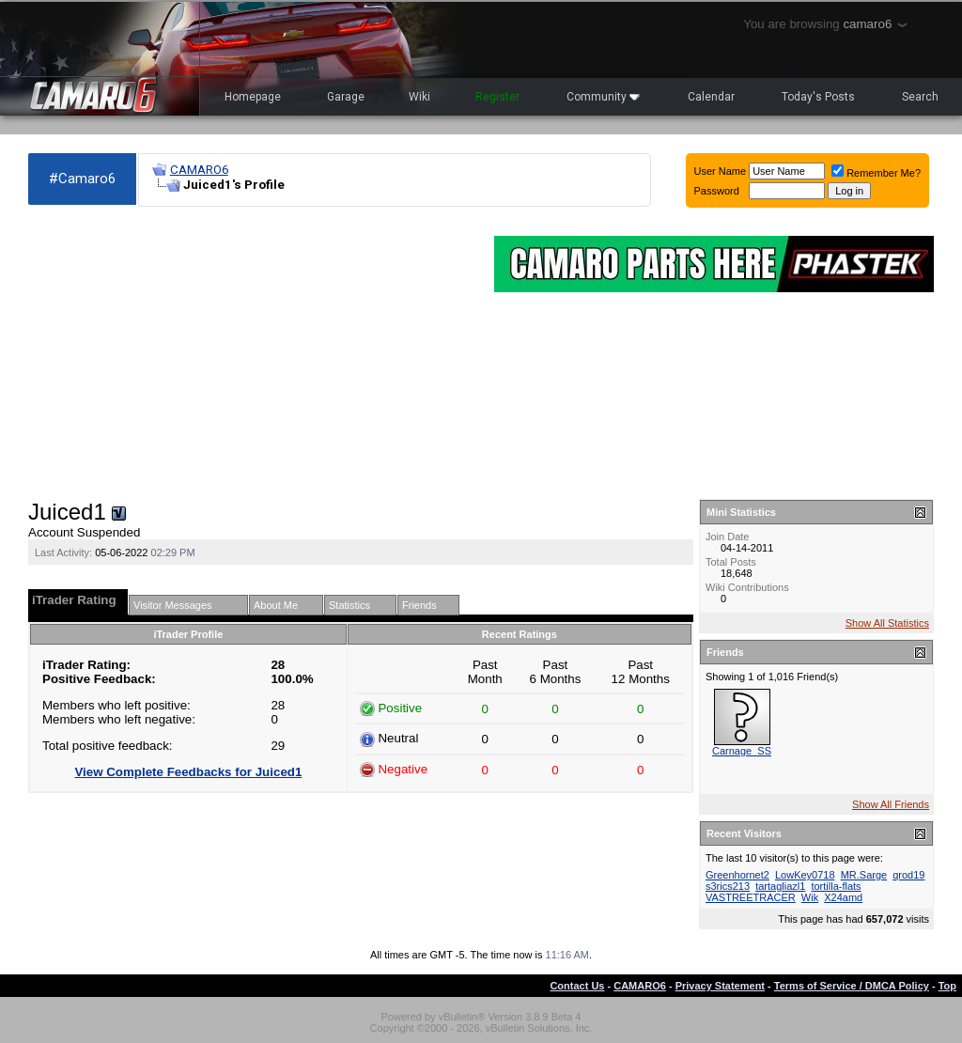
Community (603, 96)
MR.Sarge (864, 874)
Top (947, 985)
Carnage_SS (741, 750)
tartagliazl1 (780, 886)
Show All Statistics (887, 623)
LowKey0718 (805, 874)
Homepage (253, 96)
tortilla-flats (836, 886)
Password (716, 190)
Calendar (711, 96)
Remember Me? (876, 173)
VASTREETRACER (751, 897)
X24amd (843, 897)
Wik (809, 897)
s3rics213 (728, 886)
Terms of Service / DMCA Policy (851, 985)
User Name (720, 171)
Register (497, 96)
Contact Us (577, 985)
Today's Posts (818, 96)
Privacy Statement (720, 985)
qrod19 (908, 874)
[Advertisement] (251, 353)
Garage (346, 96)
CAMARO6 (199, 170)
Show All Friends (890, 804)
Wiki (419, 96)
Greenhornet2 (737, 874)
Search (920, 96)
